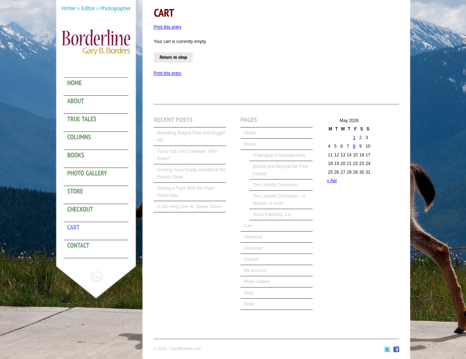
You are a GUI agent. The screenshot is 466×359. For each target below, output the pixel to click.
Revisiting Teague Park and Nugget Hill (191, 136)
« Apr (332, 180)
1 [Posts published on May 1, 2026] (354, 137)
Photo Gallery (257, 281)
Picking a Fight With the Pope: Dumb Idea (186, 192)
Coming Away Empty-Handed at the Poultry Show (191, 173)
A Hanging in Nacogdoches (279, 155)
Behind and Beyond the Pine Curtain (280, 170)
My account (255, 270)
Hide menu (96, 276)
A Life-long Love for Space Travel (189, 206)
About (249, 132)
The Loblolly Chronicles (275, 184)
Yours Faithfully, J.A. (272, 214)
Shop (249, 292)
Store (249, 304)
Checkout (253, 236)
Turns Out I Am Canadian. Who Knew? (187, 155)
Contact (251, 259)
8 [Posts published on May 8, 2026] (354, 146)
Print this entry (168, 27)
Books (250, 144)
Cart (248, 225)
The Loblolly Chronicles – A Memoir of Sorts (279, 200)
